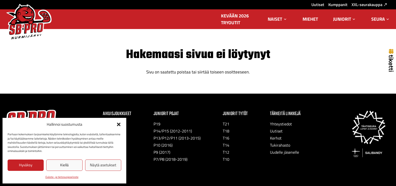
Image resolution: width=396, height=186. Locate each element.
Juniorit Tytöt (235, 114)
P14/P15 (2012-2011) (173, 131)
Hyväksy (25, 165)
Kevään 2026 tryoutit (235, 19)
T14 (226, 145)
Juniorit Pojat (166, 114)
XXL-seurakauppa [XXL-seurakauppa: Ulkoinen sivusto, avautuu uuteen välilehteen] (369, 5)
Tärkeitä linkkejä (285, 114)
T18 (226, 131)
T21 (226, 124)
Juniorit (344, 22)
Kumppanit (338, 5)
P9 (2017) (162, 152)
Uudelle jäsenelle (284, 152)
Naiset (277, 22)
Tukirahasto (280, 145)
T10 (226, 159)
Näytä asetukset (103, 165)
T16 (226, 138)
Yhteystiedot (281, 124)
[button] (118, 124)
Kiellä (64, 165)
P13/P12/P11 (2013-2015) (177, 138)
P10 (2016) (163, 145)
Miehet (310, 19)
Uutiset (317, 5)
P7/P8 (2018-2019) (170, 159)
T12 (226, 152)
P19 (157, 124)
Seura (380, 22)
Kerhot (276, 138)
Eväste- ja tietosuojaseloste (62, 177)
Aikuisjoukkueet (117, 114)
